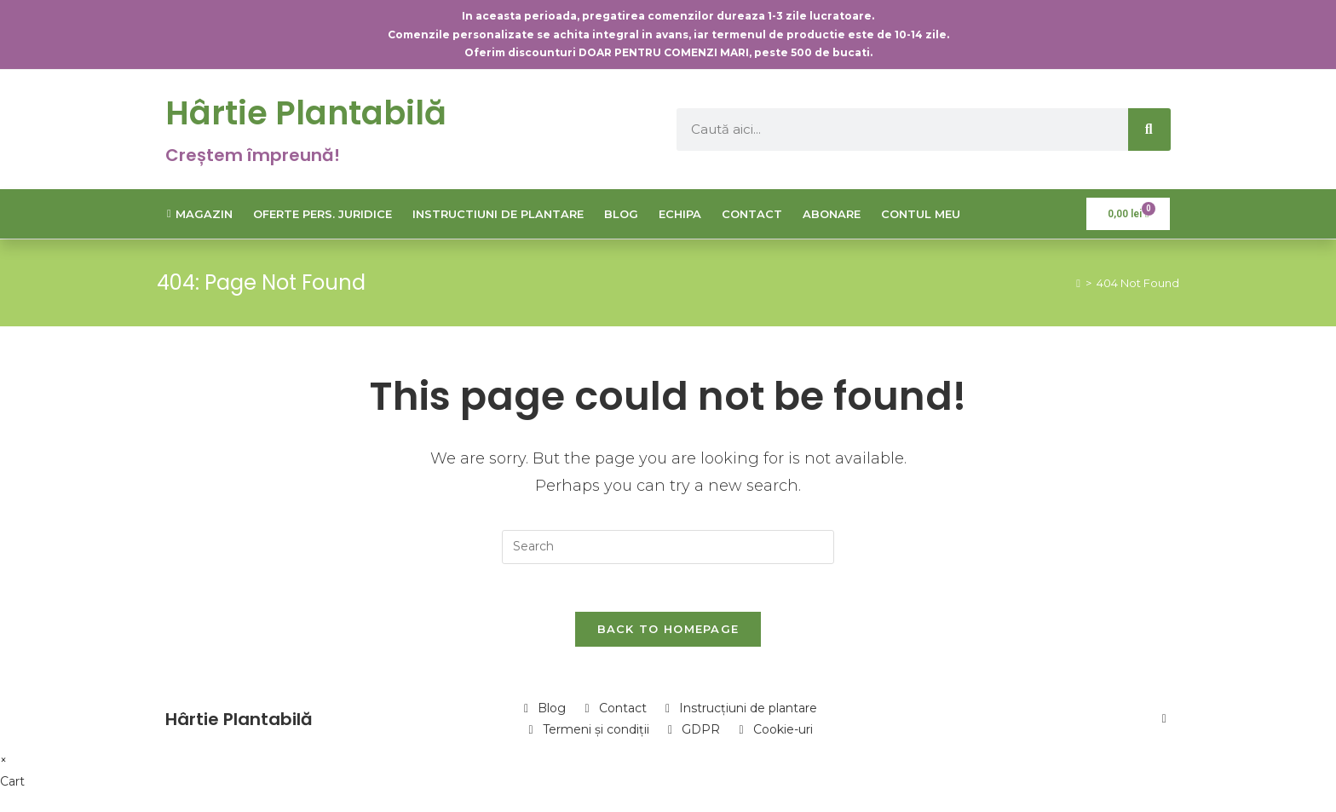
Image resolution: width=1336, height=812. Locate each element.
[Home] (1078, 283)
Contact (752, 214)
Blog (621, 214)
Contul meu (920, 214)
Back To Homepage (668, 632)
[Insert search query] (668, 547)
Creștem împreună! (252, 155)
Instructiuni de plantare (498, 214)
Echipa (680, 214)
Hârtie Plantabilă (310, 112)
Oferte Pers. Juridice (322, 214)
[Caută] (1149, 129)
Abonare (832, 214)
